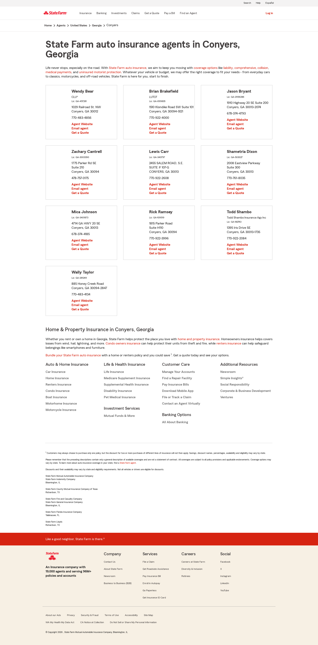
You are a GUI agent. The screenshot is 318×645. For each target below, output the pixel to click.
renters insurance (228, 343)
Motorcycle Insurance (61, 410)
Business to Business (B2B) (117, 583)
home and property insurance (198, 339)
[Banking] (101, 13)
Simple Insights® (231, 378)
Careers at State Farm (193, 562)
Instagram (225, 576)
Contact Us (109, 562)
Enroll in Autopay (151, 583)
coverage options (205, 68)
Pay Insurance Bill (152, 576)
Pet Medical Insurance (119, 397)
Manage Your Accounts (178, 372)
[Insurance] (85, 13)
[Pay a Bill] (169, 13)
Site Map (148, 615)
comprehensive (245, 68)
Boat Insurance (56, 397)
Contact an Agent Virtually (181, 403)
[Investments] (119, 13)
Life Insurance (114, 372)
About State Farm (113, 569)
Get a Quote (80, 132)
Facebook (225, 562)
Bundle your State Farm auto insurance (73, 355)
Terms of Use (112, 615)
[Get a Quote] (152, 13)
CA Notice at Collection (92, 622)
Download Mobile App (178, 391)
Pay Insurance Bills (175, 384)
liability (228, 68)
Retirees (185, 576)
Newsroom (228, 372)
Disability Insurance (118, 391)
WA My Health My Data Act (60, 622)
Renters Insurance (58, 384)
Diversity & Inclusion (191, 569)
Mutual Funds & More (119, 415)
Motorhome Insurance (61, 403)
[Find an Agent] (188, 13)
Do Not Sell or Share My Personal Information (133, 622)
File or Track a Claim (176, 397)
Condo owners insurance (123, 343)
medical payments (58, 72)
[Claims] (135, 13)
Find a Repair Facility (177, 378)
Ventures (226, 397)
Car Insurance (55, 372)
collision (263, 68)
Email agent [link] (80, 128)
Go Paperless (150, 590)
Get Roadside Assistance (156, 569)
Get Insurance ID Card (154, 597)
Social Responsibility (234, 384)
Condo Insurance (57, 391)
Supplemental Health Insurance (126, 384)
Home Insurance (57, 378)
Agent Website (82, 124)
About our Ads (53, 615)
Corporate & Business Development (245, 391)
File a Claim (148, 562)
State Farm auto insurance (127, 68)
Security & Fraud (90, 615)
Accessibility (131, 615)
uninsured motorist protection (100, 72)
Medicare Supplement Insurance (127, 378)
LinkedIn (224, 583)
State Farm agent (128, 463)
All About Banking (175, 422)
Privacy (71, 615)
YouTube (224, 590)
